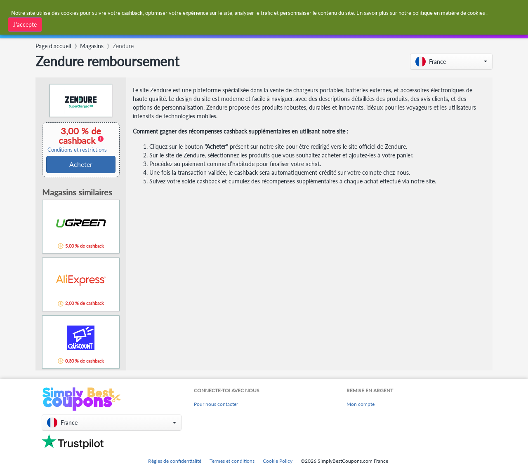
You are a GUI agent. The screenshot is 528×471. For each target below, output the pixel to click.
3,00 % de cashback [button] (77, 139)
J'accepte (25, 24)
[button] (451, 62)
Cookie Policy (277, 461)
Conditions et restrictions (77, 149)
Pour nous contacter (216, 404)
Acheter (80, 164)
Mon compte (360, 404)
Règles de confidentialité (174, 461)
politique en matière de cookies (448, 12)
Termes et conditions (232, 461)
